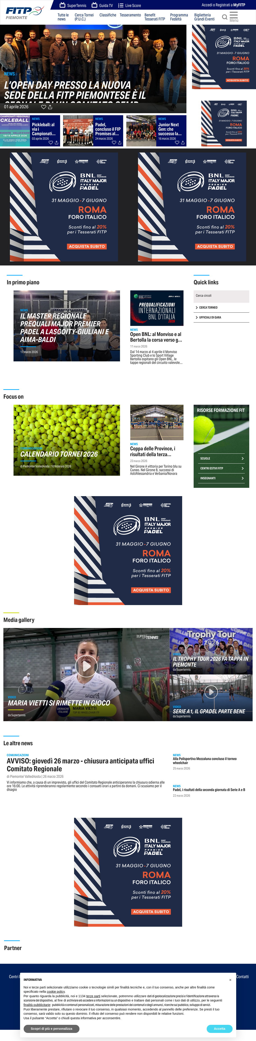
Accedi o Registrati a (223, 4)
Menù (235, 17)
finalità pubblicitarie (37, 1005)
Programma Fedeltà (179, 17)
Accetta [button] (219, 1028)
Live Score (129, 5)
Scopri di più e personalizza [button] (51, 1028)
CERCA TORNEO (208, 307)
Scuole (205, 458)
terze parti (93, 996)
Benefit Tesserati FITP (155, 17)
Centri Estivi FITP (211, 468)
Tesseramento (130, 15)
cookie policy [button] (56, 991)
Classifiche (108, 15)
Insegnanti (207, 478)
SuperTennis (73, 5)
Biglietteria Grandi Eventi (204, 17)
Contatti (242, 976)
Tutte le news (63, 17)
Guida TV (102, 5)
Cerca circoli (203, 295)
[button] (230, 980)
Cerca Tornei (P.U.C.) (84, 17)
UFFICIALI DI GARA (210, 317)
